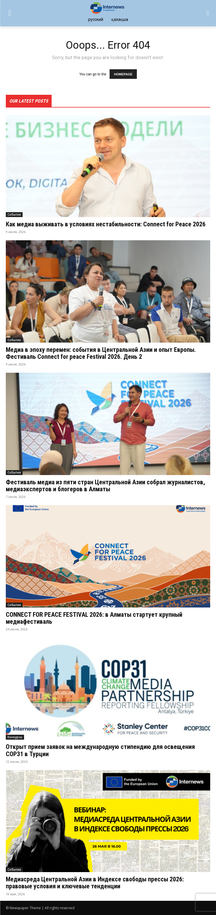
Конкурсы (15, 737)
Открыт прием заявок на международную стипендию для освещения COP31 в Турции (100, 750)
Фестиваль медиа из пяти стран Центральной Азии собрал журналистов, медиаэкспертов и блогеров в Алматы (105, 486)
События (14, 214)
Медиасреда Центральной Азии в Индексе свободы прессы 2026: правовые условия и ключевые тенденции (95, 883)
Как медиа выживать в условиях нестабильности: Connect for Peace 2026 (106, 224)
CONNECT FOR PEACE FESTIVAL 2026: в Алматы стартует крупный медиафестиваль (94, 618)
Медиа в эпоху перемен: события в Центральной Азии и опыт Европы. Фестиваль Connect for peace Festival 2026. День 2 (101, 353)
